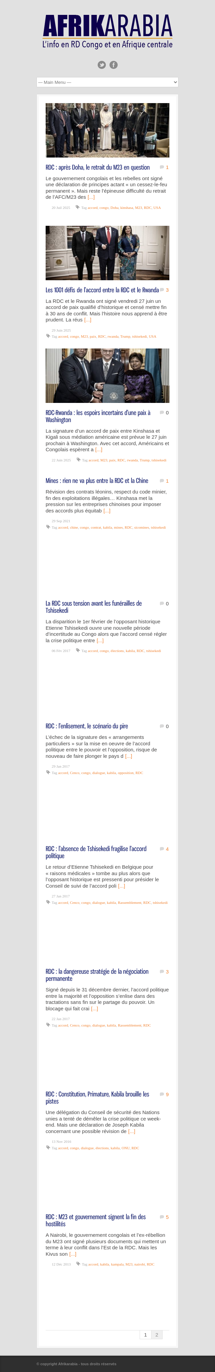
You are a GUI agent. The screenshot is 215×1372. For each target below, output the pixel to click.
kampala (117, 1264)
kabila (107, 527)
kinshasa (126, 208)
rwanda (113, 336)
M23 (138, 208)
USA (157, 208)
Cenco (74, 773)
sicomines (141, 527)
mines (118, 527)
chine (74, 527)
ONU (126, 1148)
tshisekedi (139, 336)
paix (93, 336)
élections (117, 651)
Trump (125, 336)
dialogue (98, 773)
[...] (91, 197)
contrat (96, 527)
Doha (115, 208)
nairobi (140, 1264)
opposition (126, 773)
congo (104, 208)
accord (93, 208)
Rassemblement (130, 902)
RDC (148, 208)
